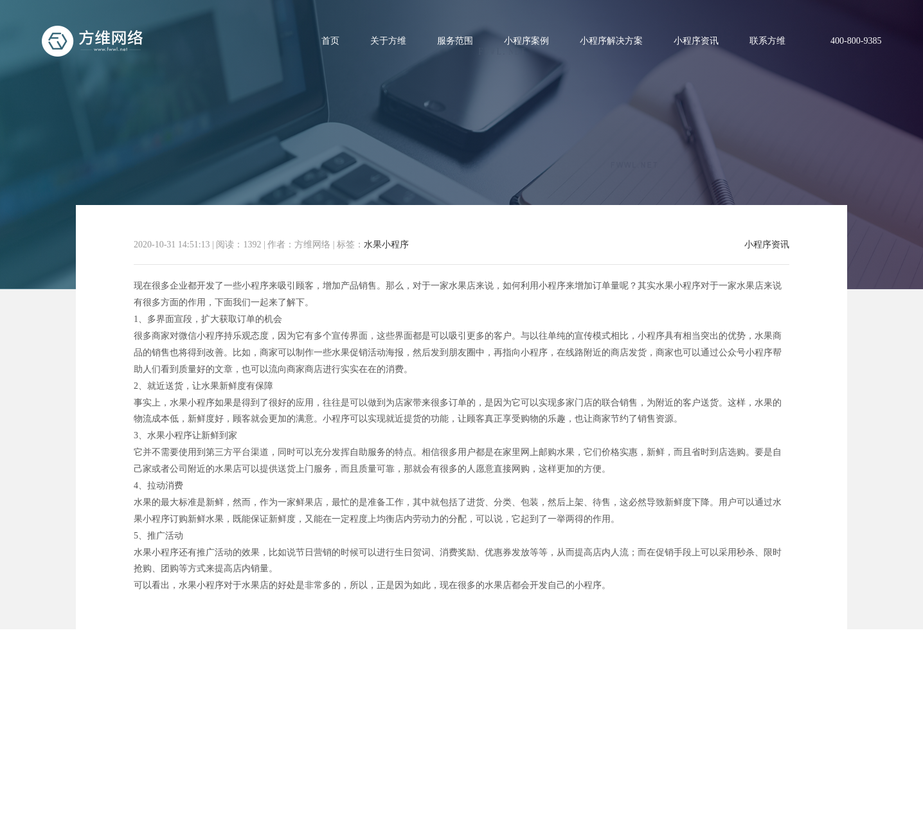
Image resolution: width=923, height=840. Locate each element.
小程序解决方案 (611, 41)
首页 (330, 41)
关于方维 (388, 41)
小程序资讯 (696, 41)
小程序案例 (526, 41)
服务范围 (455, 41)
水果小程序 (386, 244)
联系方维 (767, 41)
